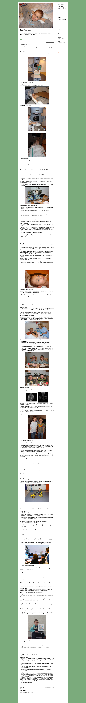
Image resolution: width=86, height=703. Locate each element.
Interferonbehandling (28, 682)
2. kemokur (61, 38)
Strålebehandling (26, 40)
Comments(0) (22, 687)
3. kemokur (28, 44)
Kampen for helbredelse (50, 42)
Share (21, 688)
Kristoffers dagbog (26, 30)
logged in (25, 692)
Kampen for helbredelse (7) (62, 19)
